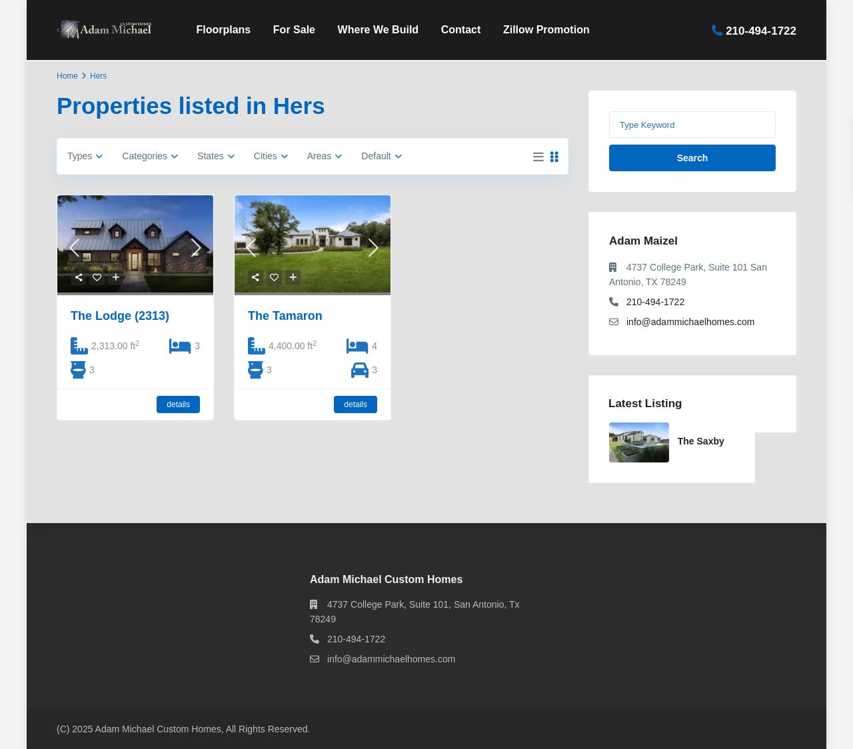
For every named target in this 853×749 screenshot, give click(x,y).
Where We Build (378, 29)
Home (67, 76)
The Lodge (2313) (120, 316)
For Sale (294, 29)
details (178, 404)
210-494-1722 (761, 30)
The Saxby (701, 441)
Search (692, 158)
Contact (461, 29)
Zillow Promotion (546, 29)
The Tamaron (285, 316)
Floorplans (223, 29)
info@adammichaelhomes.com (690, 322)
